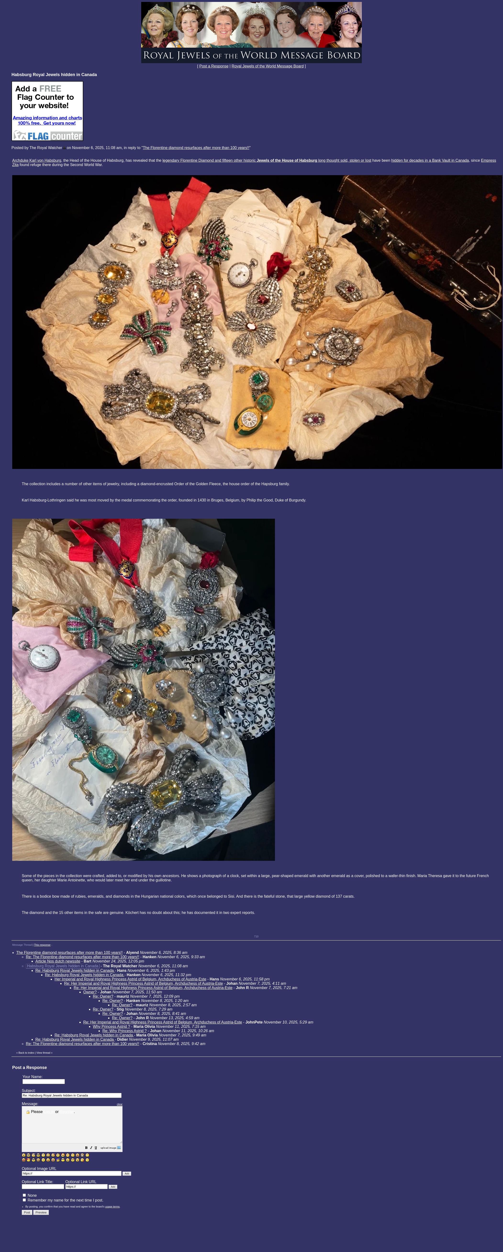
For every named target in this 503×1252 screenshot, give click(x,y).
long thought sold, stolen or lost (344, 160)
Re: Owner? (103, 996)
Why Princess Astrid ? (111, 1026)
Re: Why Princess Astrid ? (124, 1031)
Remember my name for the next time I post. (63, 1207)
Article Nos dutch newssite (57, 961)
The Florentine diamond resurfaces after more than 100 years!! (196, 148)
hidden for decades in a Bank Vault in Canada (430, 160)
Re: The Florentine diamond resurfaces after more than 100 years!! (82, 957)
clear (131, 1104)
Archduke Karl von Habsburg (36, 160)
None (30, 1203)
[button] (98, 1155)
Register (67, 1112)
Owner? (90, 992)
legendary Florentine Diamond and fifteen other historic (240, 160)
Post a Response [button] (214, 66)
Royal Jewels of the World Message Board (268, 66)
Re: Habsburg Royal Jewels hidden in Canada (75, 970)
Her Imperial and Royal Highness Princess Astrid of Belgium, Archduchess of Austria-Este (130, 979)
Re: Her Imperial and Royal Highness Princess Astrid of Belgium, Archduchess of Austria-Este (143, 983)
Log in (49, 1112)
